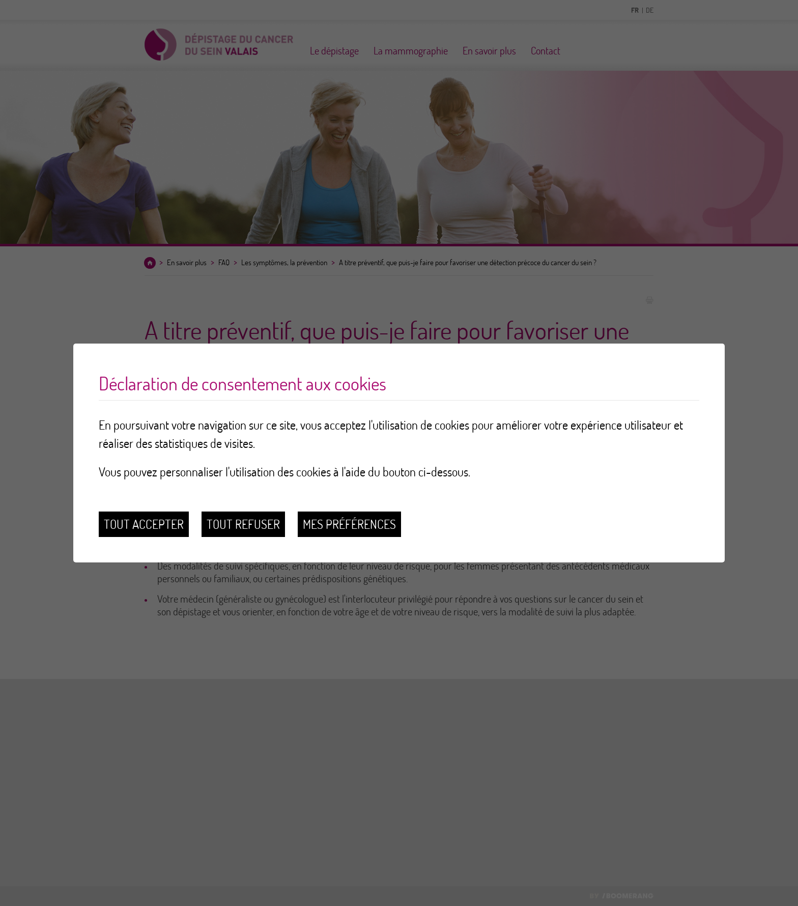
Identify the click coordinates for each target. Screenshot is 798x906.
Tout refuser (243, 524)
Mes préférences (349, 524)
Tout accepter (144, 524)
